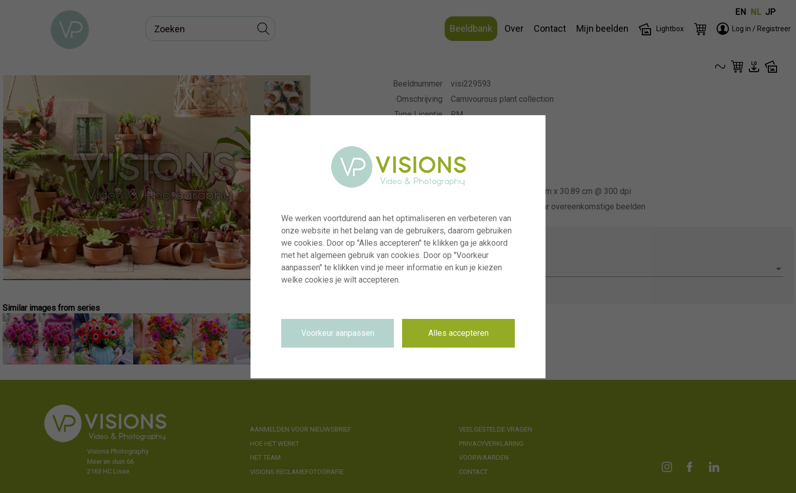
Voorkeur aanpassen (337, 333)
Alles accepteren (458, 333)
